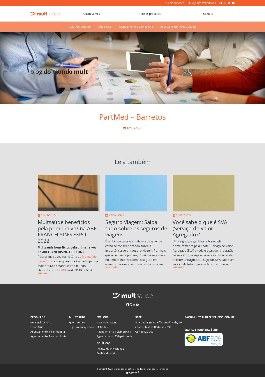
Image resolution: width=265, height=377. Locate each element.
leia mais (44, 273)
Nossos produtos (150, 13)
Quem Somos (91, 13)
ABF (63, 270)
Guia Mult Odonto (73, 26)
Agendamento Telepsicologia (185, 26)
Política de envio (106, 353)
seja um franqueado (81, 327)
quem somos (77, 322)
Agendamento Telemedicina (138, 26)
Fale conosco (174, 3)
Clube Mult (102, 26)
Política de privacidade (110, 348)
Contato (208, 13)
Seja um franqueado (202, 3)
